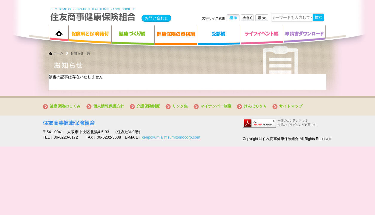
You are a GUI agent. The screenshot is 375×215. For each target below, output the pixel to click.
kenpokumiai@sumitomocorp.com (171, 137)
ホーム (58, 53)
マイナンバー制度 (215, 106)
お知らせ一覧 (80, 53)
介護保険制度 (148, 106)
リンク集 (180, 106)
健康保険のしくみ (65, 106)
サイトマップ (290, 106)
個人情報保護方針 (108, 106)
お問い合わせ (156, 18)
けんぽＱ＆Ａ (255, 106)
